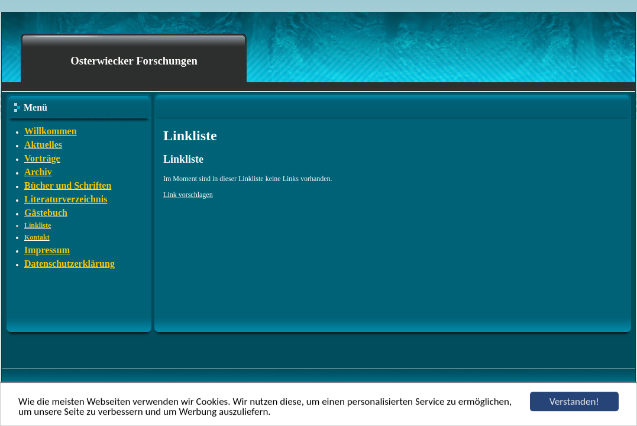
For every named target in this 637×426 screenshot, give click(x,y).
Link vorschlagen (188, 195)
